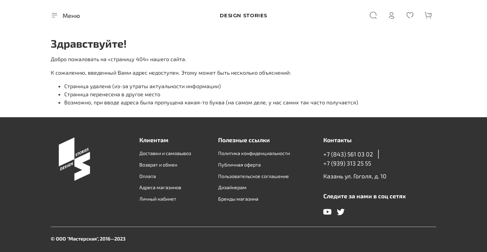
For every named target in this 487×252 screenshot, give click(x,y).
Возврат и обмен (158, 165)
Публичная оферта (239, 165)
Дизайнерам (232, 187)
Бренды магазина (238, 199)
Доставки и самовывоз (165, 153)
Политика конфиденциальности (254, 153)
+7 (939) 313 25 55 (347, 163)
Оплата (147, 176)
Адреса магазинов (160, 187)
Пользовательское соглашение (253, 176)
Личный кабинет (157, 199)
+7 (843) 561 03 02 (348, 154)
